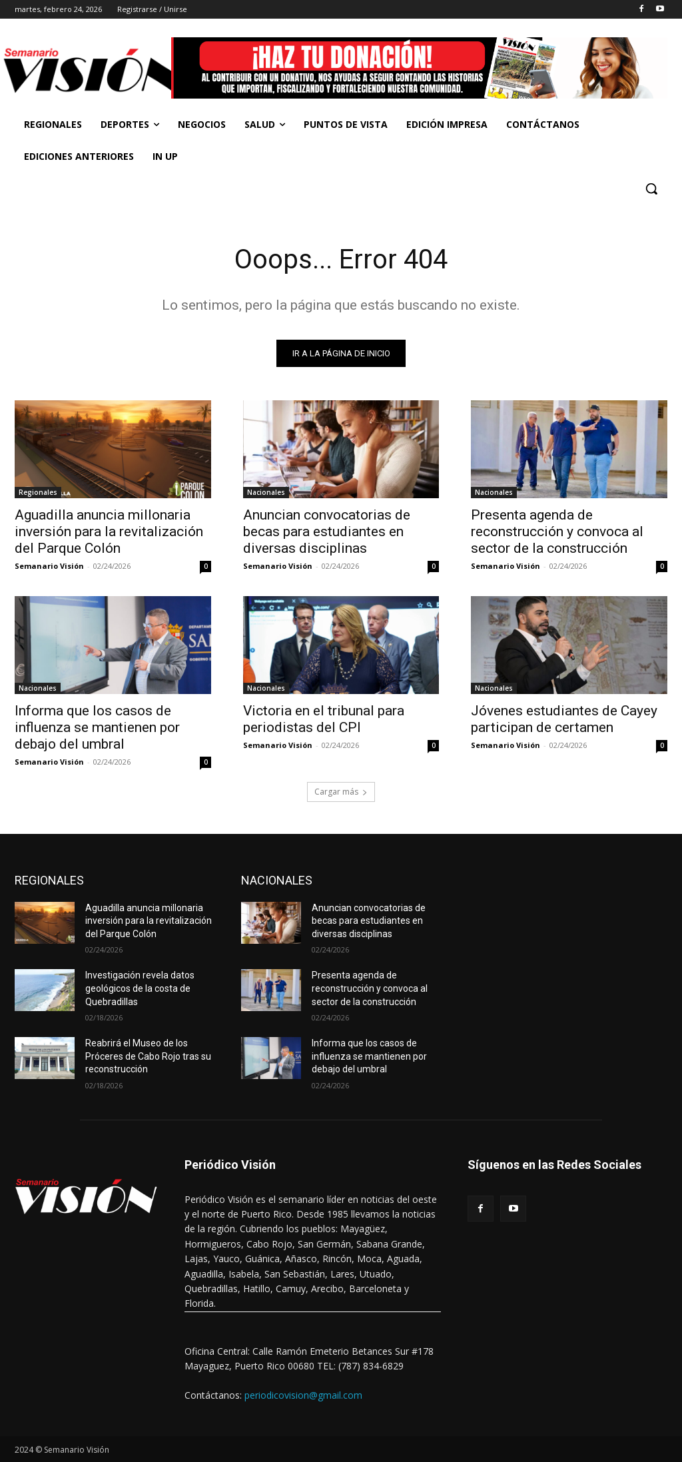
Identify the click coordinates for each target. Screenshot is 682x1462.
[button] (651, 188)
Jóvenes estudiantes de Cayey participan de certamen (564, 719)
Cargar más (341, 791)
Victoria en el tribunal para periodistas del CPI (323, 719)
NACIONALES (276, 880)
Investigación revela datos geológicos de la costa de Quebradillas (139, 988)
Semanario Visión (49, 566)
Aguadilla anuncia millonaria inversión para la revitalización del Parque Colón (109, 531)
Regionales (38, 492)
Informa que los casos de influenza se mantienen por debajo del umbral (97, 728)
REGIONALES (49, 880)
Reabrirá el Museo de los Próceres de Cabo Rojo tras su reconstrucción (148, 1056)
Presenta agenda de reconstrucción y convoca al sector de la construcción (557, 531)
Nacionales (266, 492)
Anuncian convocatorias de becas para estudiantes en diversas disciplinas (326, 531)
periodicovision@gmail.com (303, 1395)
